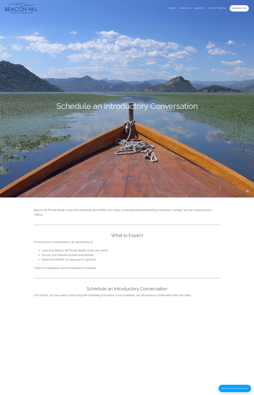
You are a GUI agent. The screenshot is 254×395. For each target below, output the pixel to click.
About (173, 8)
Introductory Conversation (234, 388)
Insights (199, 8)
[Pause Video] (247, 191)
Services (185, 8)
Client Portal (217, 8)
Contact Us (239, 8)
